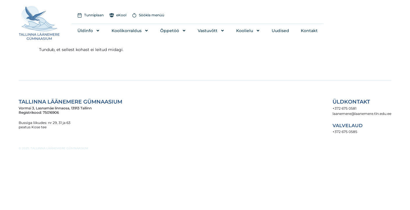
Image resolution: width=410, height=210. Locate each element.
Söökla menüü (151, 15)
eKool (121, 15)
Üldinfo (88, 31)
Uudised (280, 30)
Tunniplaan (94, 15)
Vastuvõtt (211, 31)
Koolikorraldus (130, 31)
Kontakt (309, 30)
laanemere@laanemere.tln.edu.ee (362, 113)
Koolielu (248, 31)
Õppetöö (173, 31)
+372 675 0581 (344, 108)
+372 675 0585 (345, 132)
